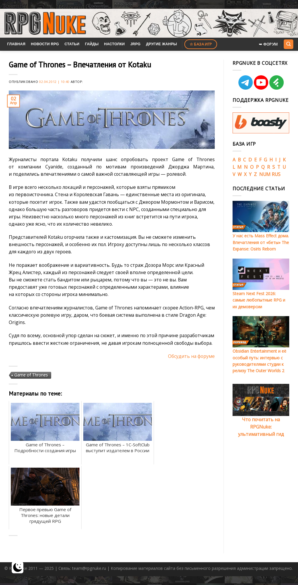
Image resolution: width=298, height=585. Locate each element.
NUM (265, 174)
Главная (16, 44)
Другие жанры (161, 44)
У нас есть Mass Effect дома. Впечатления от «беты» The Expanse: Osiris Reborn (261, 242)
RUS (276, 174)
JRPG (135, 44)
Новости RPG (45, 44)
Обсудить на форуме (191, 356)
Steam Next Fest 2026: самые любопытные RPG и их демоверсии (259, 300)
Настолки (114, 44)
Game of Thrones (31, 375)
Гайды (92, 44)
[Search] (288, 44)
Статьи (72, 44)
